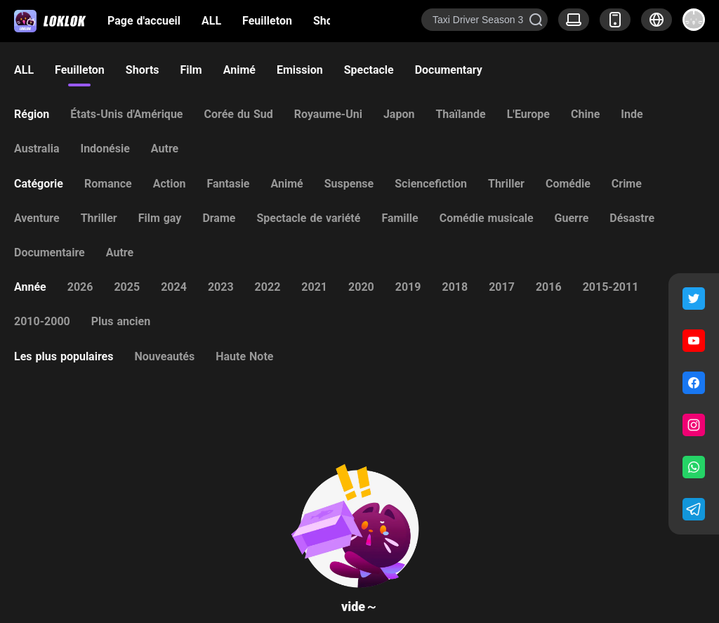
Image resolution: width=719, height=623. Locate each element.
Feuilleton (267, 20)
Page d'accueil (143, 20)
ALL (211, 20)
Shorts (330, 20)
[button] (656, 19)
